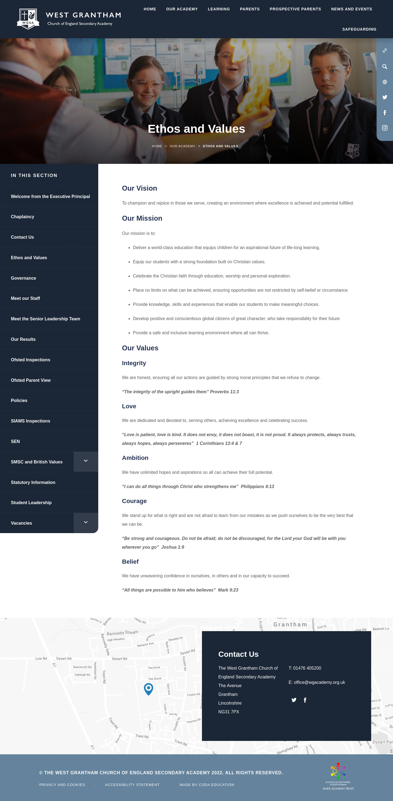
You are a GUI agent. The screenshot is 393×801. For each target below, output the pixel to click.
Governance (23, 278)
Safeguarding (359, 29)
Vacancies (21, 523)
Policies (19, 400)
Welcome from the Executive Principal (50, 196)
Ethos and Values (29, 257)
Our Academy (182, 146)
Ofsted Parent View (31, 380)
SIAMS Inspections (30, 421)
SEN (15, 441)
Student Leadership (31, 502)
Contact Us (22, 237)
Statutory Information (33, 482)
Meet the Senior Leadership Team (45, 319)
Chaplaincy (22, 216)
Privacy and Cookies (62, 785)
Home (157, 146)
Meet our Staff (25, 298)
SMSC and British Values (36, 462)
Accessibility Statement (132, 785)
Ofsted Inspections (30, 359)
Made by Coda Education (207, 785)
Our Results (23, 339)
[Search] (384, 66)
